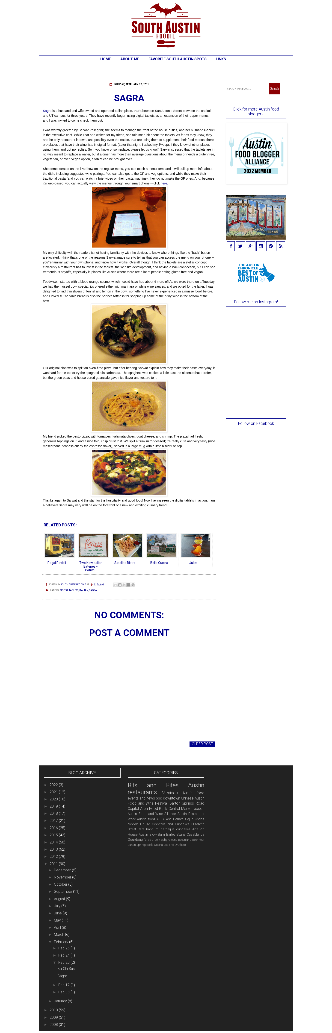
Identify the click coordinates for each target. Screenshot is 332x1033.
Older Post (202, 744)
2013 (54, 849)
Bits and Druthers (174, 844)
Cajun (189, 819)
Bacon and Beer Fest (191, 839)
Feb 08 (64, 992)
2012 (54, 856)
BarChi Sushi (67, 968)
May (58, 920)
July (57, 906)
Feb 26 (64, 948)
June (58, 913)
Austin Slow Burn (152, 835)
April (58, 927)
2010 (54, 1010)
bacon (199, 808)
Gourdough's (137, 840)
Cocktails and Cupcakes (171, 824)
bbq (159, 798)
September (63, 891)
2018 (54, 813)
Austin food (146, 819)
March (59, 934)
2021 (54, 792)
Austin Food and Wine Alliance (152, 814)
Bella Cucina (155, 844)
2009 (54, 1017)
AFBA (161, 819)
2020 (54, 799)
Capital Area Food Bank (147, 808)
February (61, 942)
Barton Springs (137, 844)
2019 (54, 806)
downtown (171, 798)
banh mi (152, 829)
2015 (54, 835)
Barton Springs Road (187, 803)
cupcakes (183, 829)
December (63, 870)
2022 (54, 785)
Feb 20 (64, 962)
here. (165, 183)
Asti (169, 819)
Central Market (181, 808)
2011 (54, 864)
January (61, 1001)
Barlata (178, 819)
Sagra (47, 111)
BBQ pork (154, 839)
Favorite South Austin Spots (177, 59)
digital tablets (68, 590)
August (60, 899)
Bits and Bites (153, 785)
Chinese (187, 798)
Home (105, 59)
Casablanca (195, 835)
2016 (54, 828)
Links (221, 59)
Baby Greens (169, 839)
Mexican (170, 792)
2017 (54, 820)
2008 (54, 1024)
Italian (83, 590)
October (61, 884)
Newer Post (55, 744)
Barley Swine (175, 835)
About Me (129, 59)
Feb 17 (64, 985)
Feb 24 (64, 955)
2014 (54, 842)
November (63, 877)
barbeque (167, 829)
